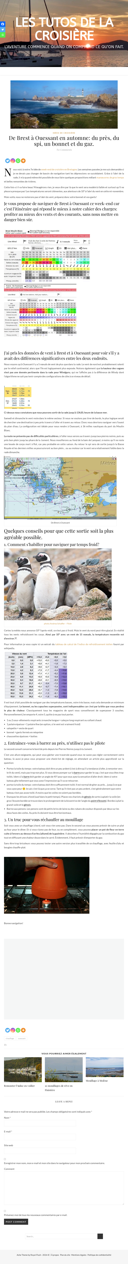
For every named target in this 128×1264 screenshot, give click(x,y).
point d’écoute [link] (98, 800)
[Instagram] (12, 158)
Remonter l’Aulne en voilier (19, 1085)
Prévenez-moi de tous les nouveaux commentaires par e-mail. (35, 1214)
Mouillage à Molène (97, 1080)
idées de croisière (64, 133)
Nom (7, 1117)
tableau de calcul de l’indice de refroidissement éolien (84, 644)
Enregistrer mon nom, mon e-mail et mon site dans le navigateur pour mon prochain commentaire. (54, 1163)
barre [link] (77, 772)
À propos (55, 1255)
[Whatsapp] (18, 158)
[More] (23, 158)
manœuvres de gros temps (110, 177)
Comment (9, 1168)
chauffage (10, 1038)
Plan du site (65, 1255)
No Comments (64, 149)
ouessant (21, 1038)
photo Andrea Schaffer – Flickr (58, 623)
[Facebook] (2, 24)
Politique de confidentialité (99, 1255)
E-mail (8, 1131)
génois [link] (87, 796)
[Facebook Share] (4, 157)
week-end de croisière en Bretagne (59, 169)
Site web (8, 1145)
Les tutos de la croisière (64, 29)
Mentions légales (78, 1255)
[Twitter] (7, 158)
